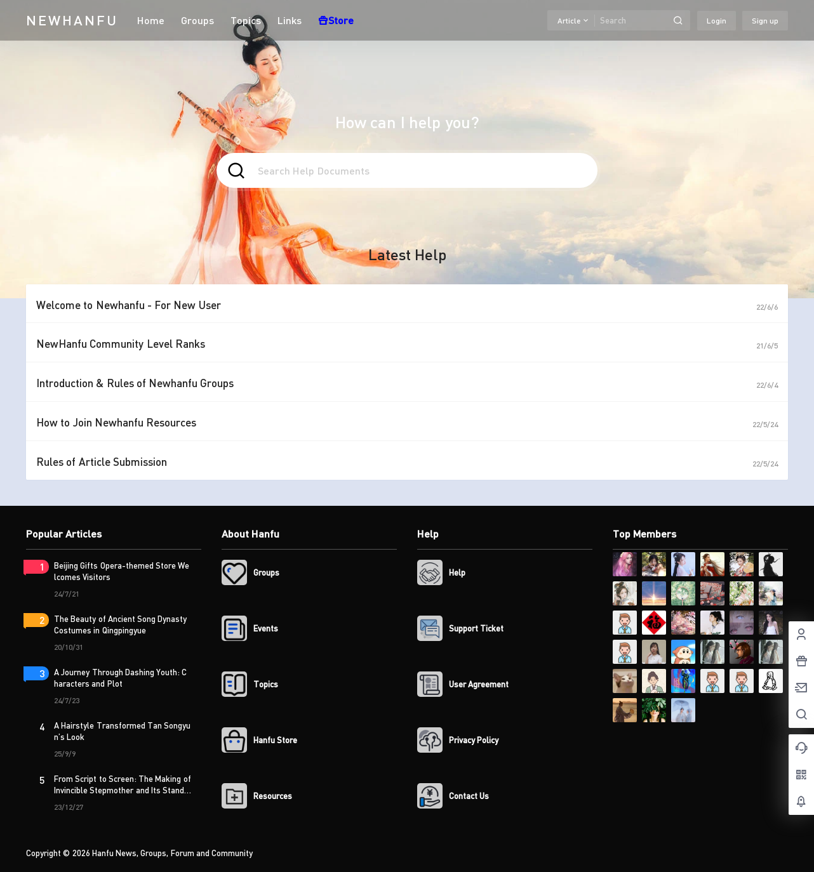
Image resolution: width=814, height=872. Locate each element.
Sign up (765, 20)
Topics (245, 20)
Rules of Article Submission (101, 461)
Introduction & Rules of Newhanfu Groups (135, 383)
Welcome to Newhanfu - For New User (128, 305)
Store (336, 20)
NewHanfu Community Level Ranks (120, 343)
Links (289, 20)
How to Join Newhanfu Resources (116, 422)
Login (716, 20)
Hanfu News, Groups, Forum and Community (171, 853)
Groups (197, 20)
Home (150, 20)
